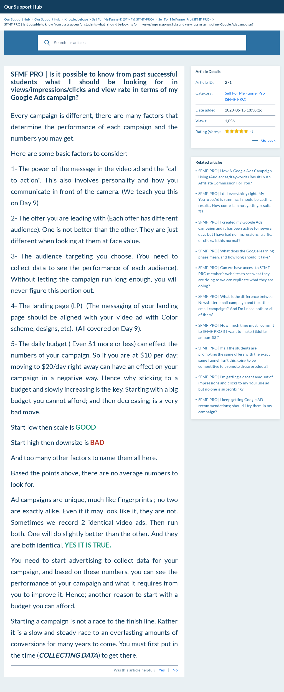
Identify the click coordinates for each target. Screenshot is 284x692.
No (175, 670)
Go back (263, 140)
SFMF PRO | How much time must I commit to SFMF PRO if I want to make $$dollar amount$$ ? (236, 331)
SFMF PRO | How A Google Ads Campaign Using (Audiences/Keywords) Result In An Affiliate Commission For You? (235, 176)
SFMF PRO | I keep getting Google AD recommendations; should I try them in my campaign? (235, 405)
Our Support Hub (23, 7)
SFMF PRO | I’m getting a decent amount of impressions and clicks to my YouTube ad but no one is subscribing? (235, 382)
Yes (161, 670)
